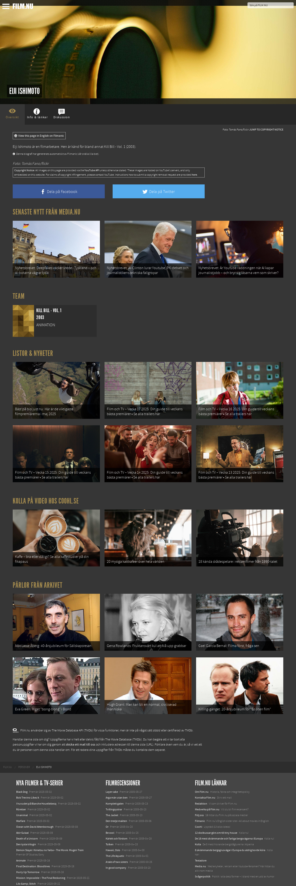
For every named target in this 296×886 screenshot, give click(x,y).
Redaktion (201, 791)
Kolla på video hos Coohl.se (46, 495)
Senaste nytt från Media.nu (46, 212)
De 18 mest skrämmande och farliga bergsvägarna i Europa (229, 826)
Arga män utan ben (117, 785)
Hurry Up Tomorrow (28, 860)
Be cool (110, 820)
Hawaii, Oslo (113, 838)
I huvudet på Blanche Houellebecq (36, 791)
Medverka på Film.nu (207, 797)
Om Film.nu (202, 780)
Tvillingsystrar (114, 797)
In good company (116, 855)
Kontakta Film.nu (205, 785)
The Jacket (112, 803)
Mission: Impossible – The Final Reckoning (40, 866)
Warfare (20, 809)
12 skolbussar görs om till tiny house (216, 820)
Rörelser (21, 797)
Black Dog (22, 780)
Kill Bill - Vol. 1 (114, 147)
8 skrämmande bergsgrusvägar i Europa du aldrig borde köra (230, 838)
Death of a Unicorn (27, 826)
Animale (21, 848)
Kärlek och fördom (116, 826)
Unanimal (22, 803)
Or (107, 815)
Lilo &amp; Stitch (26, 872)
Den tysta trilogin (26, 832)
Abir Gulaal (22, 820)
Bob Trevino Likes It (27, 785)
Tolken (110, 832)
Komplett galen (115, 791)
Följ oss (199, 803)
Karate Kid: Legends (27, 877)
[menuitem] (7, 755)
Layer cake (112, 780)
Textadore (201, 848)
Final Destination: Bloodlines (33, 854)
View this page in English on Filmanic (39, 135)
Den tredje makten (116, 809)
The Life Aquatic (115, 844)
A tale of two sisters (117, 850)
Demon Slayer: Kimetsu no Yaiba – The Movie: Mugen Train (50, 838)
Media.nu (200, 854)
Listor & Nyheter (33, 351)
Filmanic (200, 809)
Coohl (198, 815)
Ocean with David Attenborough (35, 815)
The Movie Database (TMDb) (123, 727)
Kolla (198, 832)
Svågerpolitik (202, 864)
